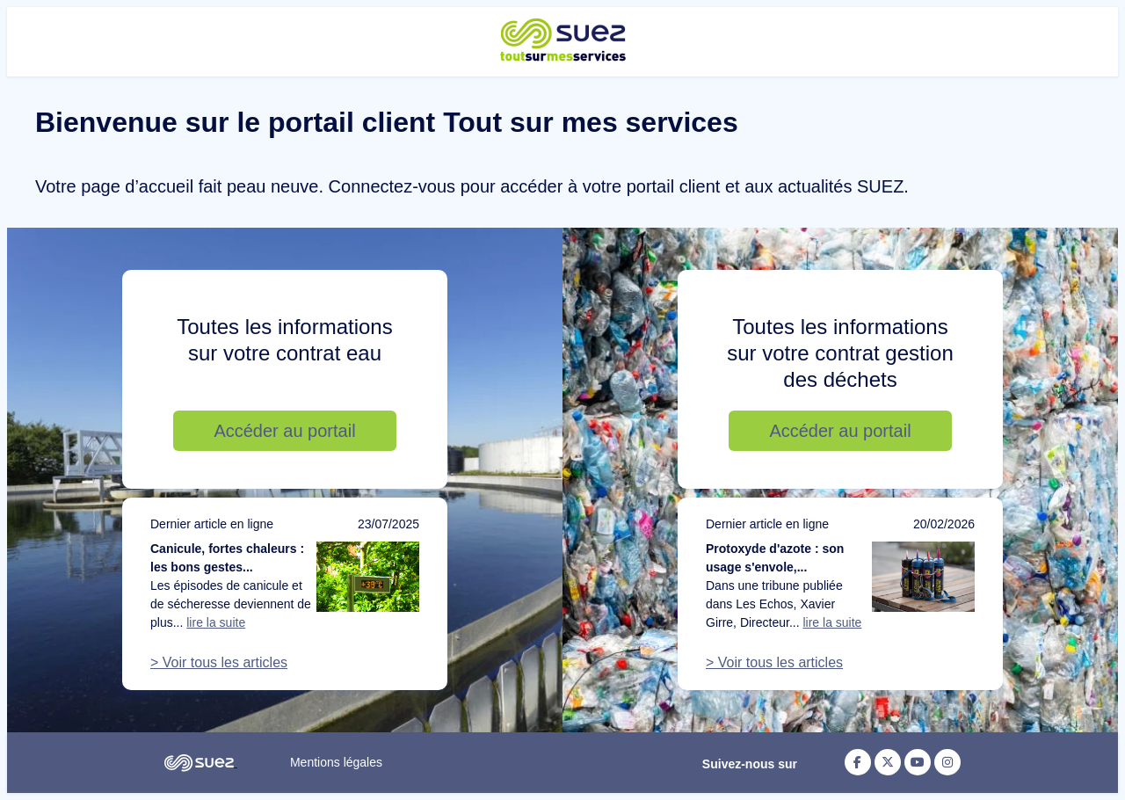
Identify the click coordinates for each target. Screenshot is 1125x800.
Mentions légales (336, 762)
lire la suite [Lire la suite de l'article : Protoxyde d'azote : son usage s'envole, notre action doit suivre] (831, 622)
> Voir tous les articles (218, 662)
